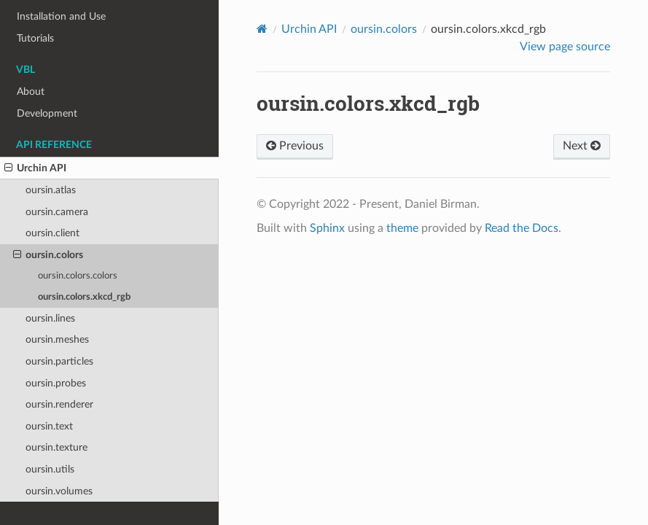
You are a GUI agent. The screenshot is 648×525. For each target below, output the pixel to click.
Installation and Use (61, 16)
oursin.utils (50, 469)
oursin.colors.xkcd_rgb (84, 297)
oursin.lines (50, 318)
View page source (565, 46)
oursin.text (49, 426)
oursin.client (52, 233)
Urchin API (35, 168)
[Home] (262, 29)
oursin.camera (57, 211)
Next (582, 146)
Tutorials (35, 38)
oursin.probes (56, 383)
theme (402, 228)
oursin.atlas (51, 189)
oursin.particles (59, 361)
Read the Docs (521, 228)
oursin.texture (56, 447)
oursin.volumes (59, 491)
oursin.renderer (59, 404)
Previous (295, 146)
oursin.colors (48, 255)
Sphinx (327, 228)
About (30, 91)
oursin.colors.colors (77, 276)
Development (47, 113)
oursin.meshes (57, 339)
